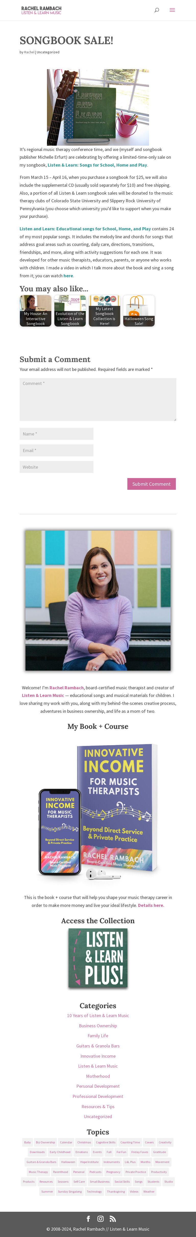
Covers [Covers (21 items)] (149, 1142)
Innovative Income (98, 1056)
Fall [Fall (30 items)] (109, 1152)
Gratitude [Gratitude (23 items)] (159, 1152)
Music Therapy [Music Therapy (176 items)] (38, 1172)
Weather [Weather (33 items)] (148, 1191)
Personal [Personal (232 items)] (78, 1172)
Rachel (29, 52)
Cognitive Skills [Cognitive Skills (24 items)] (105, 1142)
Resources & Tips (98, 1106)
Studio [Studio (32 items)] (168, 1181)
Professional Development (97, 1096)
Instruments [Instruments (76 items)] (112, 1162)
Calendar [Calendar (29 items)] (66, 1142)
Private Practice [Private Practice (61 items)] (136, 1172)
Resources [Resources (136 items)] (46, 1181)
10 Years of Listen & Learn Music (98, 1015)
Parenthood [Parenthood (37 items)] (60, 1172)
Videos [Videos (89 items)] (134, 1191)
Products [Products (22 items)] (28, 1181)
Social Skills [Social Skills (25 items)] (122, 1181)
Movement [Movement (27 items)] (162, 1162)
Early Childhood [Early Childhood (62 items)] (60, 1152)
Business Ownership (98, 1026)
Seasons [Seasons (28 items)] (63, 1181)
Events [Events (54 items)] (97, 1152)
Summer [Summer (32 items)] (47, 1191)
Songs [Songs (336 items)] (138, 1181)
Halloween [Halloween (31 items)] (68, 1162)
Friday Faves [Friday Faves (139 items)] (139, 1152)
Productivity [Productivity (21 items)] (159, 1172)
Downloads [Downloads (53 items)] (37, 1152)
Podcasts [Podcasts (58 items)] (95, 1172)
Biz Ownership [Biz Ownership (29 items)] (45, 1142)
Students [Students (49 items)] (153, 1181)
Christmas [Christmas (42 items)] (84, 1142)
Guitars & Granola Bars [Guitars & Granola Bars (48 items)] (41, 1162)
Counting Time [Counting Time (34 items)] (130, 1142)
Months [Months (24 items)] (145, 1162)
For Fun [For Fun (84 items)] (121, 1152)
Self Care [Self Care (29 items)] (79, 1181)
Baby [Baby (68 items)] (27, 1142)
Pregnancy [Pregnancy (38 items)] (113, 1172)
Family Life (98, 1036)
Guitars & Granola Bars (98, 1046)
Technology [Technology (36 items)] (94, 1191)
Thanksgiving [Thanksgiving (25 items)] (116, 1191)
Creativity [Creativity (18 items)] (165, 1142)
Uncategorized (98, 1116)
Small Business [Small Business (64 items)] (99, 1181)
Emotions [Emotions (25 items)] (82, 1152)
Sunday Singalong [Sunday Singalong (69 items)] (70, 1191)
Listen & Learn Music (98, 1066)
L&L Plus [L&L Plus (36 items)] (130, 1162)
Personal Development (98, 1086)
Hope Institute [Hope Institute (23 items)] (89, 1162)
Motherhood (98, 1076)
